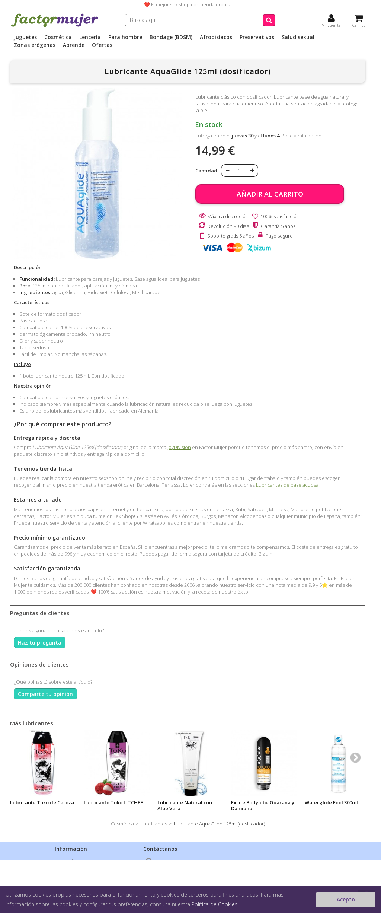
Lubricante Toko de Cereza (42, 802)
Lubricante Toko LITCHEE (113, 802)
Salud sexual (298, 37)
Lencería (90, 37)
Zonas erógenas (34, 45)
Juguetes (25, 37)
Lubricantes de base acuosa (287, 484)
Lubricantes (154, 823)
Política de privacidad (78, 870)
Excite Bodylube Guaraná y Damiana (262, 805)
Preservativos (257, 37)
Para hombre (125, 37)
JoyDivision (179, 447)
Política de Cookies (214, 904)
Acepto (346, 899)
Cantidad (206, 170)
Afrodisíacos (216, 37)
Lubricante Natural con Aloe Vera (184, 805)
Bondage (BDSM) (171, 37)
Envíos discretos (72, 860)
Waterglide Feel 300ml (331, 802)
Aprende (73, 45)
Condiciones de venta (79, 880)
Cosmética (58, 37)
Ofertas (102, 45)
